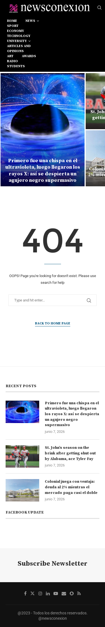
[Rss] (79, 593)
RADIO (12, 61)
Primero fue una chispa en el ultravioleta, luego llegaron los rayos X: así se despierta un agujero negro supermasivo (42, 170)
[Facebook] (25, 593)
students (16, 66)
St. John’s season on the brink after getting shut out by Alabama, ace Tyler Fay (70, 453)
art (10, 56)
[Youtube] (55, 593)
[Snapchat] (72, 593)
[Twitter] (32, 593)
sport (12, 26)
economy (15, 31)
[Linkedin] (48, 593)
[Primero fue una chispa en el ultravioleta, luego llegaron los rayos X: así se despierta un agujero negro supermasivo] (43, 129)
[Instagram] (40, 593)
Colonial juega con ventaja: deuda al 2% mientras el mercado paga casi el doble (71, 487)
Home (12, 21)
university (17, 41)
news (30, 21)
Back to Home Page (52, 323)
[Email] (64, 593)
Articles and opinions (19, 48)
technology (19, 36)
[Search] (99, 8)
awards (29, 56)
